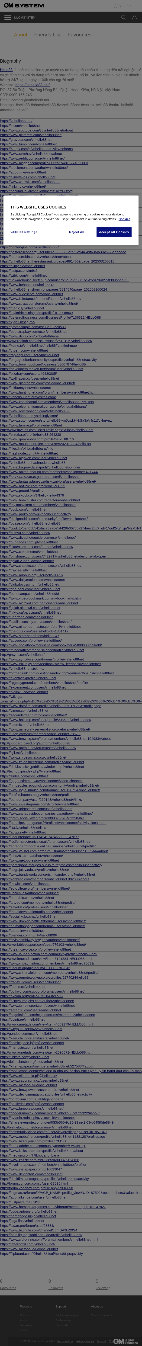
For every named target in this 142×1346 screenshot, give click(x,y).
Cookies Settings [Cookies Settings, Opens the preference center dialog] (23, 232)
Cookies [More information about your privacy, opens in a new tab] (124, 219)
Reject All (76, 232)
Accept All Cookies (114, 232)
